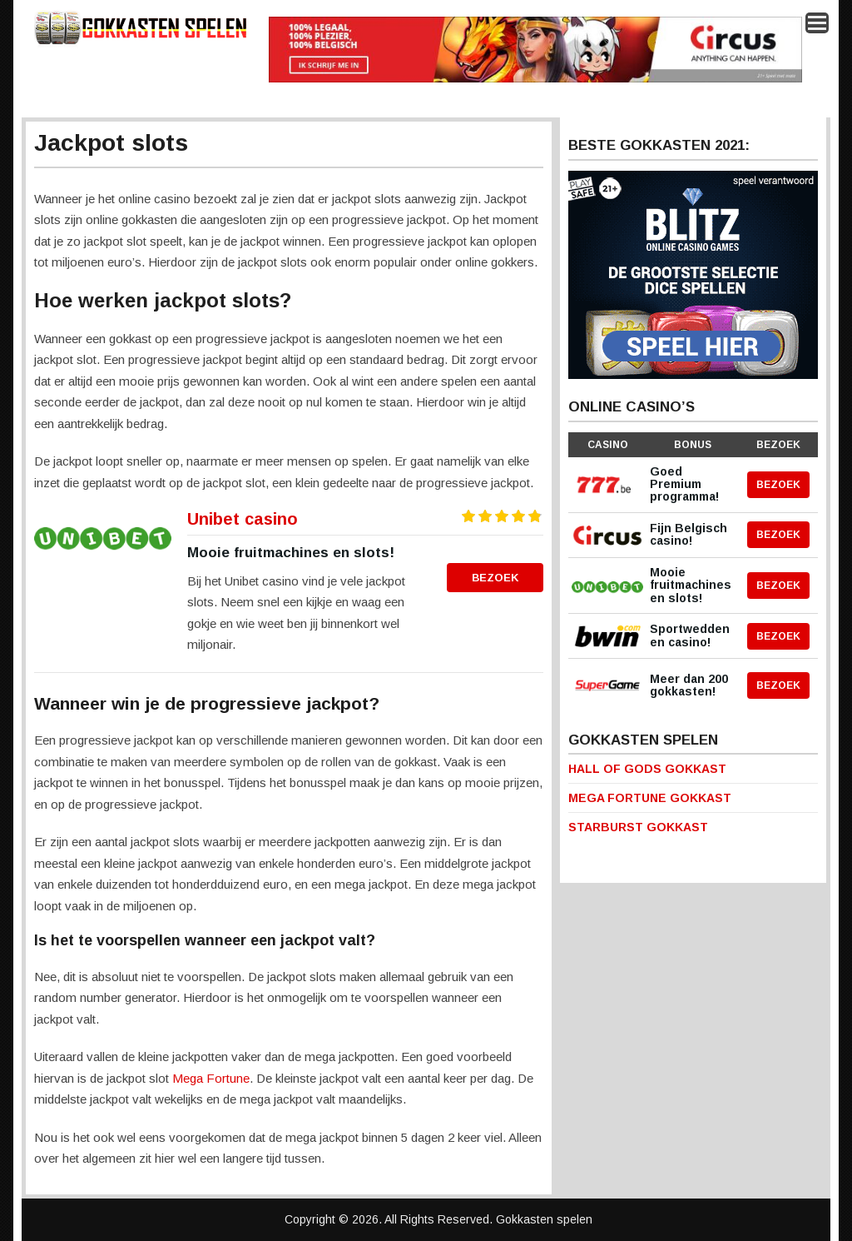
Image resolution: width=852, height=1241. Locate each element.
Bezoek (495, 577)
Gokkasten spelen (544, 1219)
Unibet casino (242, 519)
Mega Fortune (211, 1078)
